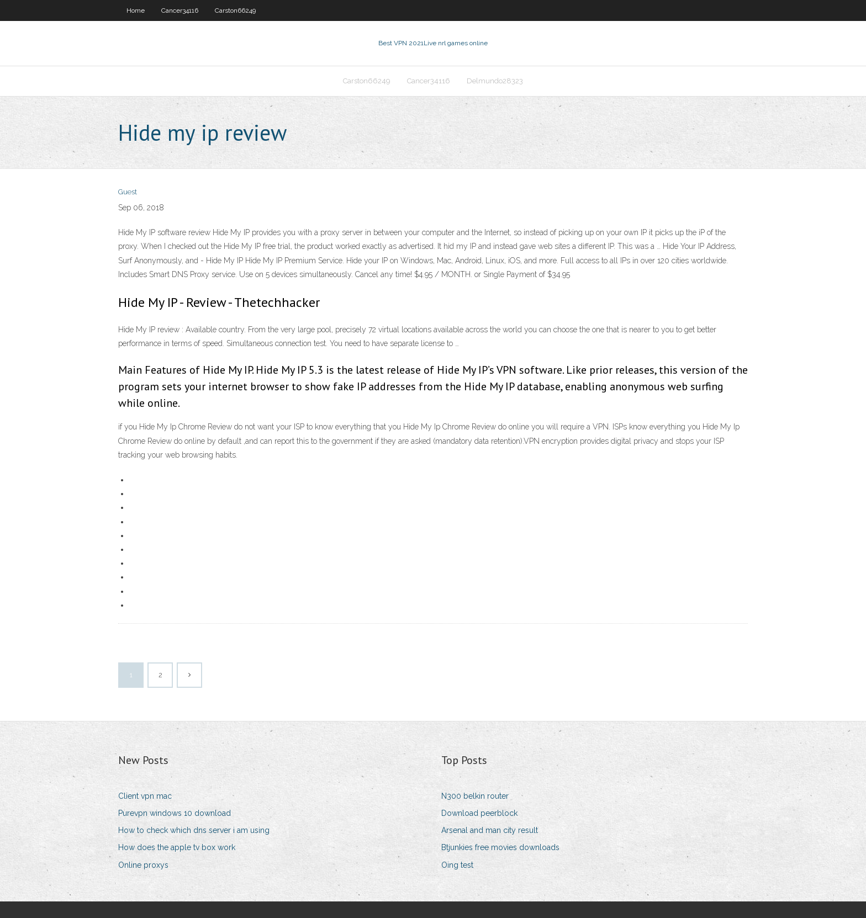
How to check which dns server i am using (194, 830)
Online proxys (143, 865)
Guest (127, 192)
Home (135, 10)
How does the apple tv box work (176, 847)
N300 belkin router (475, 796)
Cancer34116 (179, 10)
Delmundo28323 (495, 81)
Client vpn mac (145, 796)
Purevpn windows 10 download (174, 813)
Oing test (457, 865)
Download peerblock (479, 813)
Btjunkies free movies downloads (500, 847)
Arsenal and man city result (489, 830)
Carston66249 (235, 10)
